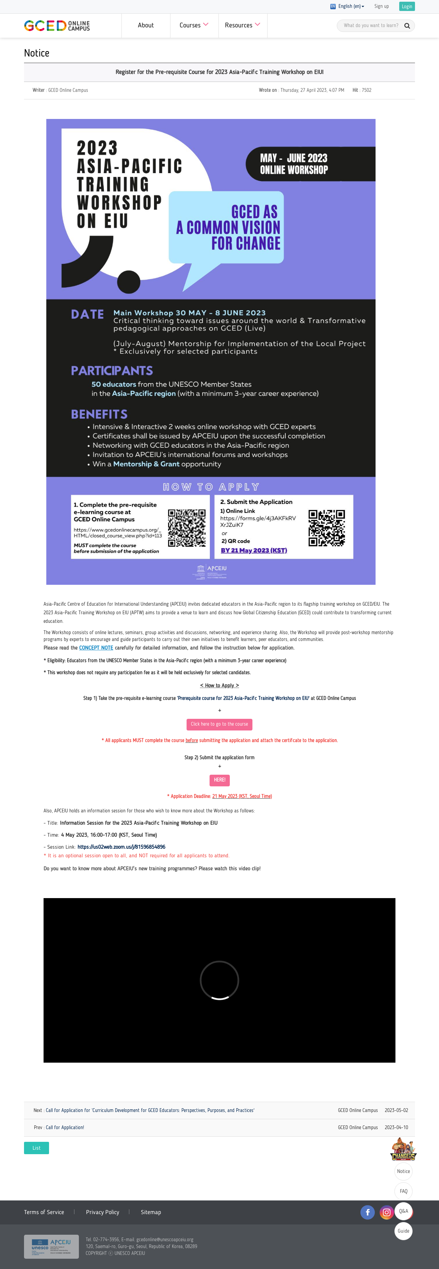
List (36, 1148)
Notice (403, 1171)
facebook (368, 1212)
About (146, 25)
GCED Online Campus (57, 26)
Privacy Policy (102, 1212)
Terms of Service (44, 1212)
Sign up (382, 6)
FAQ (403, 1191)
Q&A (403, 1211)
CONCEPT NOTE (96, 648)
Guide (404, 1231)
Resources (243, 24)
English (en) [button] (347, 6)
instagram (387, 1212)
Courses (194, 24)
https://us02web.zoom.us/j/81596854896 (121, 847)
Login (407, 6)
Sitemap (151, 1212)
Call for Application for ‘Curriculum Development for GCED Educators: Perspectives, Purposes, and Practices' (150, 1110)
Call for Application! (65, 1127)
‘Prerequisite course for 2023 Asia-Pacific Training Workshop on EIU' (243, 698)
